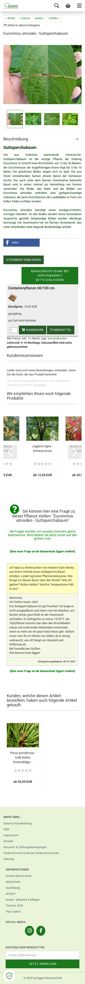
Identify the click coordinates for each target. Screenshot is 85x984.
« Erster (10, 18)
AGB (6, 829)
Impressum (10, 835)
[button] (21, 243)
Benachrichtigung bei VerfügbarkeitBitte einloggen (50, 275)
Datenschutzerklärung (17, 823)
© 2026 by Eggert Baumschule (42, 978)
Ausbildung (13, 887)
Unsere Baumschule (19, 876)
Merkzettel (60, 330)
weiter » (39, 18)
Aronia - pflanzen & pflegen (23, 899)
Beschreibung (15, 139)
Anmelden (39, 385)
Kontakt (8, 841)
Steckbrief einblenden (23, 259)
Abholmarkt (13, 882)
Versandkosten (57, 338)
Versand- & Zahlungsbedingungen (25, 847)
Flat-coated (13, 911)
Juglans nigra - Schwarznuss (42, 448)
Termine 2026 (14, 905)
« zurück (24, 18)
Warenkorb (32, 330)
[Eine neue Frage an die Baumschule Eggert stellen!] (42, 551)
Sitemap (8, 859)
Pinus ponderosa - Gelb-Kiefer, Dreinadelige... (23, 757)
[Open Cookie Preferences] (9, 976)
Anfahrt (10, 893)
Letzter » (54, 18)
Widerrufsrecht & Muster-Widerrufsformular (31, 853)
